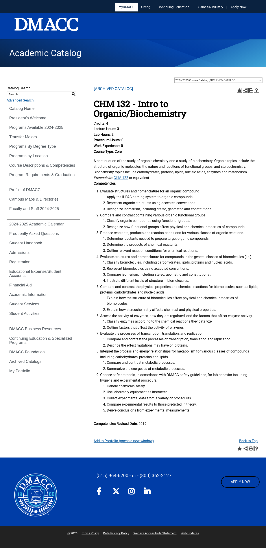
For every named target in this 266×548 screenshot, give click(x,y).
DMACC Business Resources (35, 329)
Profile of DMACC (25, 190)
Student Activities (24, 313)
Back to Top (248, 441)
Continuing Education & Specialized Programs (40, 340)
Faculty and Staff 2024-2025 (34, 209)
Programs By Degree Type (32, 146)
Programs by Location (28, 156)
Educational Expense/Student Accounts (35, 273)
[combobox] (218, 80)
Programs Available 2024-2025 (36, 127)
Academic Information (28, 294)
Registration (19, 262)
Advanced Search (20, 100)
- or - (134, 475)
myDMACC (126, 7)
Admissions (19, 252)
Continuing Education (173, 7)
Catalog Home (22, 108)
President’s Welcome (27, 118)
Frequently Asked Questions (34, 233)
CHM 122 (121, 178)
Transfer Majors (23, 137)
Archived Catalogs (25, 361)
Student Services (24, 304)
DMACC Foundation (27, 352)
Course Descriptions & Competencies (42, 165)
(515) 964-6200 (112, 475)
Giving (145, 7)
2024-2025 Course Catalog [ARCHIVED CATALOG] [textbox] (205, 80)
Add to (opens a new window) (124, 441)
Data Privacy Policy (116, 533)
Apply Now (238, 7)
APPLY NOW (240, 482)
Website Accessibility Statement (155, 533)
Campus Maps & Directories (34, 199)
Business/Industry (210, 7)
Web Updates (190, 533)
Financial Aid (20, 285)
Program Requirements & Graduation (42, 175)
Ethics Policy (90, 533)
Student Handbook (25, 243)
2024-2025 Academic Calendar (36, 224)
